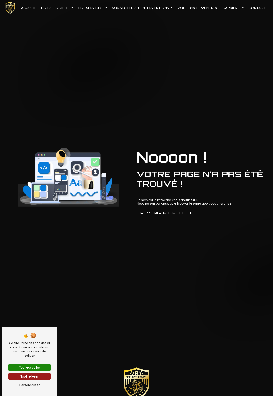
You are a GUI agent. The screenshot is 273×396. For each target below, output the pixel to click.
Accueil (28, 8)
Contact (257, 8)
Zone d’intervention (197, 8)
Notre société (55, 8)
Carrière (231, 8)
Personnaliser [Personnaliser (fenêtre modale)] (29, 385)
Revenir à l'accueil (166, 213)
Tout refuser (29, 376)
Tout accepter (29, 367)
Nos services (90, 8)
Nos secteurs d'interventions (140, 8)
